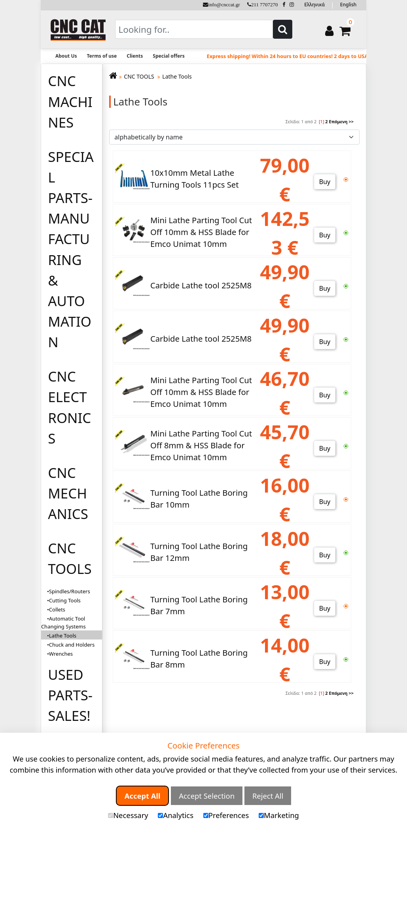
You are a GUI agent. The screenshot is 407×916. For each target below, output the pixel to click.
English (348, 4)
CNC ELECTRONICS (69, 407)
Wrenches (61, 653)
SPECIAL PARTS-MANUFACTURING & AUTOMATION (70, 249)
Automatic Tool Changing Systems (63, 622)
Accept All (143, 796)
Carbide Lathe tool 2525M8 (201, 285)
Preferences (226, 815)
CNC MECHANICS (68, 493)
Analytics (175, 815)
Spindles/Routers (69, 591)
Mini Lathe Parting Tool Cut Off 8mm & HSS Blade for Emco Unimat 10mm (201, 445)
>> (351, 121)
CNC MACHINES (70, 101)
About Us (66, 56)
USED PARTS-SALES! (70, 695)
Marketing (279, 815)
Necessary (128, 815)
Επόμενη (338, 121)
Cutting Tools (65, 600)
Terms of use (102, 56)
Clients (135, 56)
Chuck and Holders (72, 644)
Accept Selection (207, 796)
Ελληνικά (314, 4)
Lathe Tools (177, 76)
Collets (57, 609)
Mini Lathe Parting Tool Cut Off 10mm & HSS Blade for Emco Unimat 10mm (201, 232)
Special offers (168, 56)
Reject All (267, 796)
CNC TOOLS (69, 558)
